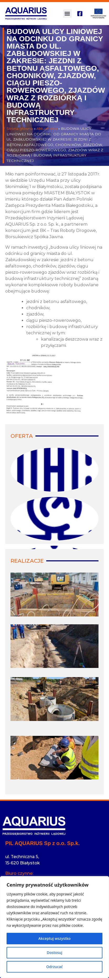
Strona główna (20, 128)
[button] (67, 13)
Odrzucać (54, 966)
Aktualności (47, 128)
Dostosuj (54, 952)
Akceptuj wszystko (54, 938)
